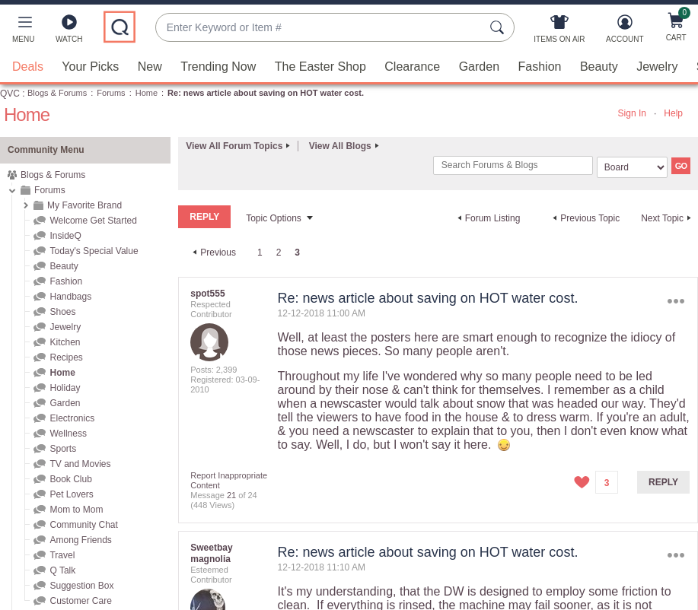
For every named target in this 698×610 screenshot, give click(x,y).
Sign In (632, 112)
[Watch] (69, 32)
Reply (663, 481)
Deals (27, 65)
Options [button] (676, 301)
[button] (23, 32)
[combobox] (319, 28)
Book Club (70, 478)
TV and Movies (79, 463)
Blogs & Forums (57, 92)
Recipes (65, 356)
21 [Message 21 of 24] (231, 494)
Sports (62, 448)
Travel (62, 554)
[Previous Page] (212, 252)
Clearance (412, 65)
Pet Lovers (71, 493)
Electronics (71, 417)
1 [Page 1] (260, 251)
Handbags (70, 296)
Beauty (599, 65)
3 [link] (297, 251)
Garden (479, 65)
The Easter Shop (320, 65)
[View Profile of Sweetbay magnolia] (211, 553)
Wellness (67, 432)
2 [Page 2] (279, 251)
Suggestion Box (81, 585)
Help (673, 112)
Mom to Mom (76, 509)
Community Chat (83, 524)
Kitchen (64, 341)
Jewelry (656, 65)
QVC (10, 92)
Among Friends (80, 539)
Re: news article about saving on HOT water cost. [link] (265, 92)
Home (146, 92)
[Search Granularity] (632, 166)
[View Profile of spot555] (207, 293)
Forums (111, 92)
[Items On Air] (559, 32)
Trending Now (218, 65)
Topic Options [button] (273, 217)
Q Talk (62, 569)
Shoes (62, 311)
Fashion (540, 65)
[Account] (624, 32)
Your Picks (90, 65)
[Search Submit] (499, 27)
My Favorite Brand (84, 204)
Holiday (64, 387)
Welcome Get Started (93, 219)
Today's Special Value (93, 250)
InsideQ (65, 235)
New (150, 65)
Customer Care (80, 600)
